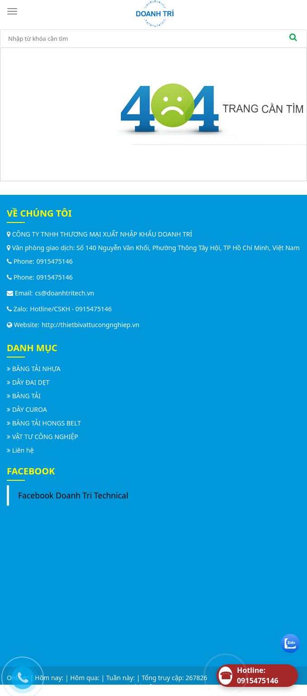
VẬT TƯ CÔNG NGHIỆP (45, 436)
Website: (23, 324)
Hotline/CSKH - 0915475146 (70, 308)
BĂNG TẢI (26, 396)
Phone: (20, 261)
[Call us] (20, 675)
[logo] (155, 13)
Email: (20, 293)
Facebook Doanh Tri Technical (73, 495)
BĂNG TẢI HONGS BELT (46, 423)
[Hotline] (257, 675)
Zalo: (17, 308)
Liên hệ (23, 450)
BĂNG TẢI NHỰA (36, 368)
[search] (293, 38)
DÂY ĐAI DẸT (31, 382)
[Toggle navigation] (13, 11)
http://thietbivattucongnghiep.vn (90, 324)
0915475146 (55, 261)
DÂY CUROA (29, 409)
